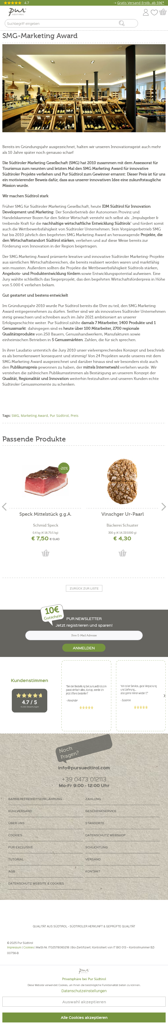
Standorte (94, 823)
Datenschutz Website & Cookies (36, 883)
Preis (74, 415)
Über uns (16, 823)
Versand (93, 859)
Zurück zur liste (84, 588)
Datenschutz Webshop (105, 835)
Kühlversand (20, 811)
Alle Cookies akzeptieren (84, 1017)
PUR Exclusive (20, 847)
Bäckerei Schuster (122, 525)
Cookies (15, 835)
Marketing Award (34, 415)
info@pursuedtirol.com (84, 767)
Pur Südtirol (59, 415)
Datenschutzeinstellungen (84, 990)
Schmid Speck (45, 525)
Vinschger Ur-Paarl (122, 514)
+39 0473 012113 (84, 779)
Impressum (14, 947)
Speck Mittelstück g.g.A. (45, 514)
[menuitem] (160, 24)
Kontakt (92, 871)
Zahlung (93, 799)
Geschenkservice (100, 811)
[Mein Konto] (145, 11)
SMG (15, 415)
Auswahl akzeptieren (84, 1001)
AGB (11, 871)
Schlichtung (96, 847)
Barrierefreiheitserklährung (35, 799)
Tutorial (16, 859)
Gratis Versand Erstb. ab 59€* (140, 2)
